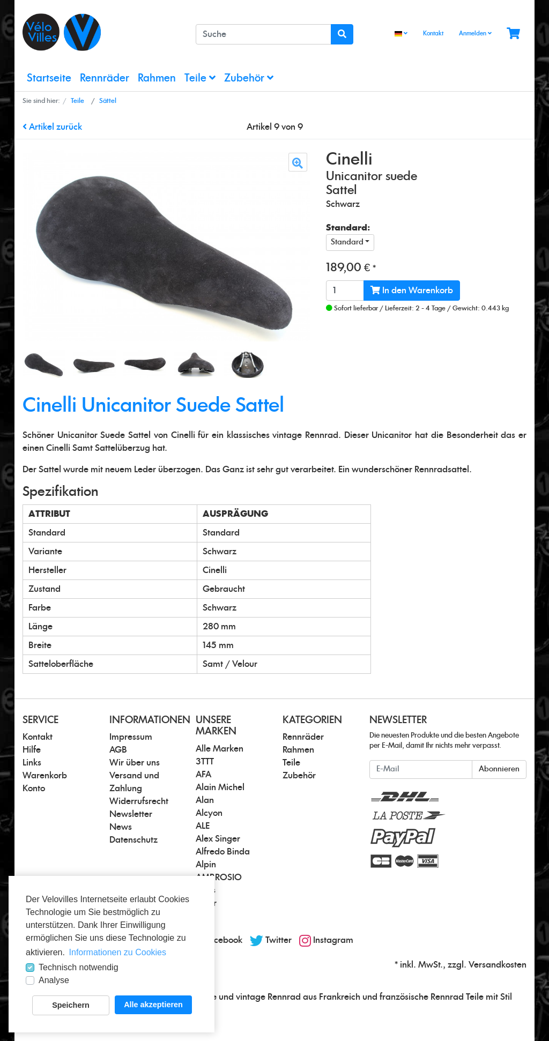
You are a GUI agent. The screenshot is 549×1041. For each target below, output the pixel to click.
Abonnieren (499, 769)
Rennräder (104, 78)
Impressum (130, 737)
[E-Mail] (420, 769)
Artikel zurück (52, 127)
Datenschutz (133, 840)
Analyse (54, 980)
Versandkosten (497, 965)
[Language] (401, 34)
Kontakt (433, 33)
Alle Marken (219, 749)
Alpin (206, 864)
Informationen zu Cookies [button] (117, 952)
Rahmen (157, 78)
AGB (118, 750)
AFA (203, 774)
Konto (34, 788)
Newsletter (130, 814)
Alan (205, 800)
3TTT (205, 761)
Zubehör (248, 78)
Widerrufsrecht (138, 801)
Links (32, 763)
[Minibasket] (513, 34)
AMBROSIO (219, 877)
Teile (200, 78)
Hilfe (32, 750)
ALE (203, 826)
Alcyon (209, 813)
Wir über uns (134, 763)
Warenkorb (45, 775)
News (120, 827)
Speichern (71, 1005)
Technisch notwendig (78, 967)
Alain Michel (220, 787)
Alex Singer (218, 839)
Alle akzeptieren (153, 1004)
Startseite (49, 78)
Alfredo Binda (223, 851)
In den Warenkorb (411, 290)
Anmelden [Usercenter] (475, 33)
